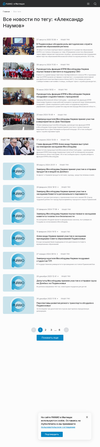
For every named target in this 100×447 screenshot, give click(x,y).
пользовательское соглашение (58, 427)
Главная (6, 11)
